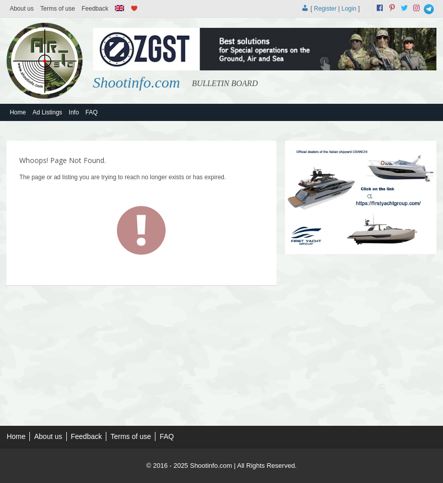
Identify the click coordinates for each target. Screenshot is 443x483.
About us (21, 8)
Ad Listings (47, 112)
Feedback (95, 8)
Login (348, 8)
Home (18, 112)
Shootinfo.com (136, 82)
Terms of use (58, 8)
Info (74, 112)
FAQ (92, 112)
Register (325, 8)
